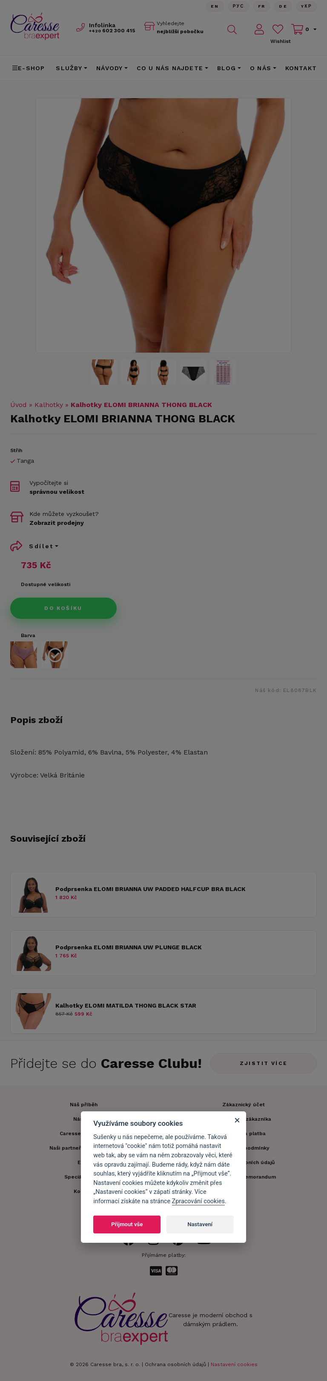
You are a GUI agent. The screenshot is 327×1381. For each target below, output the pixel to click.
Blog (226, 68)
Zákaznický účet (243, 1105)
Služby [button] (69, 68)
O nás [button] (260, 68)
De (283, 6)
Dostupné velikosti (45, 584)
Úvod (18, 405)
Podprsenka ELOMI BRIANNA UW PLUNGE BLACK (128, 947)
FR (261, 6)
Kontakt (301, 68)
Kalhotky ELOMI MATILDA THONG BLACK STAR (125, 1005)
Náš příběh (84, 1105)
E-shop (28, 68)
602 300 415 (112, 31)
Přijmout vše (127, 1224)
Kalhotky (48, 405)
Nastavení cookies (234, 1364)
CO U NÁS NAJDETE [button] (170, 68)
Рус (238, 6)
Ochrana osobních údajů (175, 1364)
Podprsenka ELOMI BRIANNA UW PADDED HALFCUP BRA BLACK (150, 889)
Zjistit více (264, 1063)
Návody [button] (109, 68)
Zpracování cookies (198, 1201)
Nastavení (199, 1224)
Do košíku (63, 608)
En (214, 6)
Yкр (306, 6)
